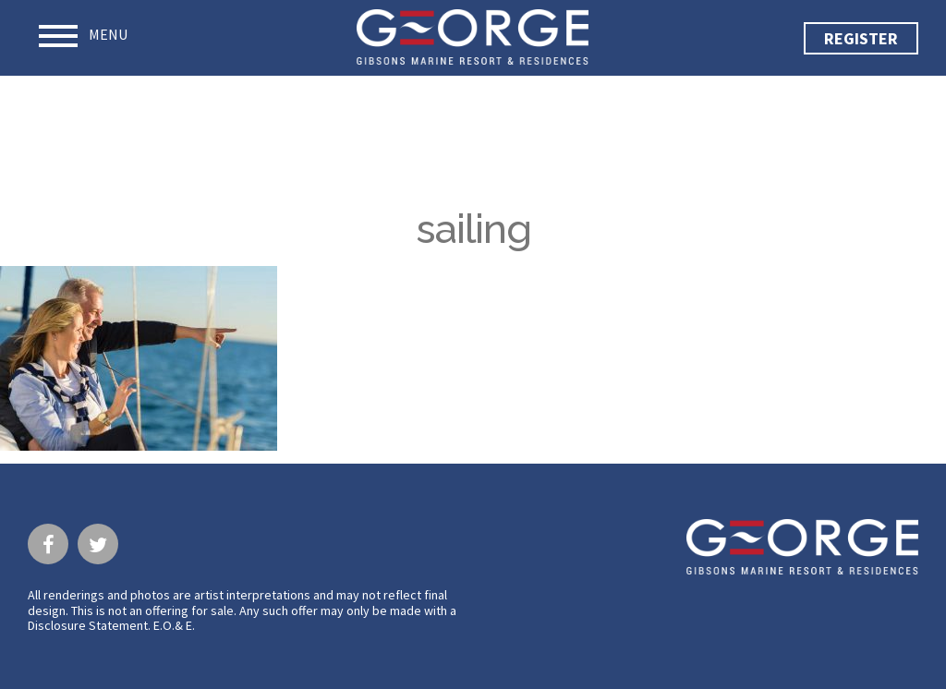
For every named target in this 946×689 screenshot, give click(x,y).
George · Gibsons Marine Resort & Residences (472, 37)
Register (861, 38)
